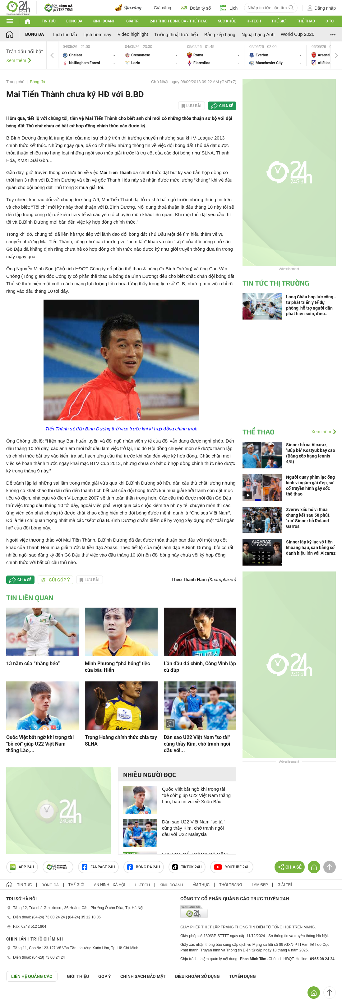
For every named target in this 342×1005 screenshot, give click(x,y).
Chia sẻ (226, 106)
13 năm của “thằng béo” (33, 663)
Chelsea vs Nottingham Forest (89, 55)
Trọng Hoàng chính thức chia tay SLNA (121, 740)
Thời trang (230, 885)
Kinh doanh (104, 21)
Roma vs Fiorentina (213, 55)
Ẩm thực (201, 885)
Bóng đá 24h (143, 867)
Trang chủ (15, 81)
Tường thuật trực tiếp (176, 34)
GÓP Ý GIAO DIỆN (18, 997)
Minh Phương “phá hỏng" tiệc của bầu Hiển (117, 667)
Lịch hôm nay (97, 34)
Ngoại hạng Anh (258, 34)
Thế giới (278, 21)
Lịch (229, 8)
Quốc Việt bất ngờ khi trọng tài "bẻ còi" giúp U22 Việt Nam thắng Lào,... (40, 743)
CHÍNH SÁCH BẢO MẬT (143, 976)
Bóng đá (74, 21)
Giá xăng (162, 7)
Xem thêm (16, 60)
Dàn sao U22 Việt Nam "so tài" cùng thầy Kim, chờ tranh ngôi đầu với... (197, 743)
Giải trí (132, 21)
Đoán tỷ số (196, 8)
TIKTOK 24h (187, 867)
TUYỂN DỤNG (242, 976)
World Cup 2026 (297, 34)
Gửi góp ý (55, 579)
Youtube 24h (232, 867)
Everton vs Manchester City (275, 55)
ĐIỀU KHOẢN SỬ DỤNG (197, 976)
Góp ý (104, 976)
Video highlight (133, 34)
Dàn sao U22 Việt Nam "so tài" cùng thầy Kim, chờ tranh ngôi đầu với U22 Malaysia (193, 828)
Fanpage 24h (98, 867)
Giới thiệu (78, 976)
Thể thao (306, 21)
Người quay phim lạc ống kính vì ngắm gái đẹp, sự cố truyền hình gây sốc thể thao (310, 485)
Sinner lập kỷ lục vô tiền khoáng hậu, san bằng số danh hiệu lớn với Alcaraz (310, 547)
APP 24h (22, 867)
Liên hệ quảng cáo (32, 976)
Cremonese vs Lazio (151, 55)
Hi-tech (254, 21)
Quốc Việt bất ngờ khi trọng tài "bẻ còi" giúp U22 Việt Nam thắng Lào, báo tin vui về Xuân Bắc (196, 795)
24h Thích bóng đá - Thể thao (178, 21)
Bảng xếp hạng (219, 34)
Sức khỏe (227, 21)
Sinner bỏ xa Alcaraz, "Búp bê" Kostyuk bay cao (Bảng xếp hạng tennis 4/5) (310, 453)
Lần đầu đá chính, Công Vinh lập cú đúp (200, 667)
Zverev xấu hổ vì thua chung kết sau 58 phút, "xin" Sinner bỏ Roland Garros (308, 518)
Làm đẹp (260, 885)
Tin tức (49, 21)
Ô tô (330, 21)
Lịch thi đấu (65, 34)
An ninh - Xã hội (109, 885)
